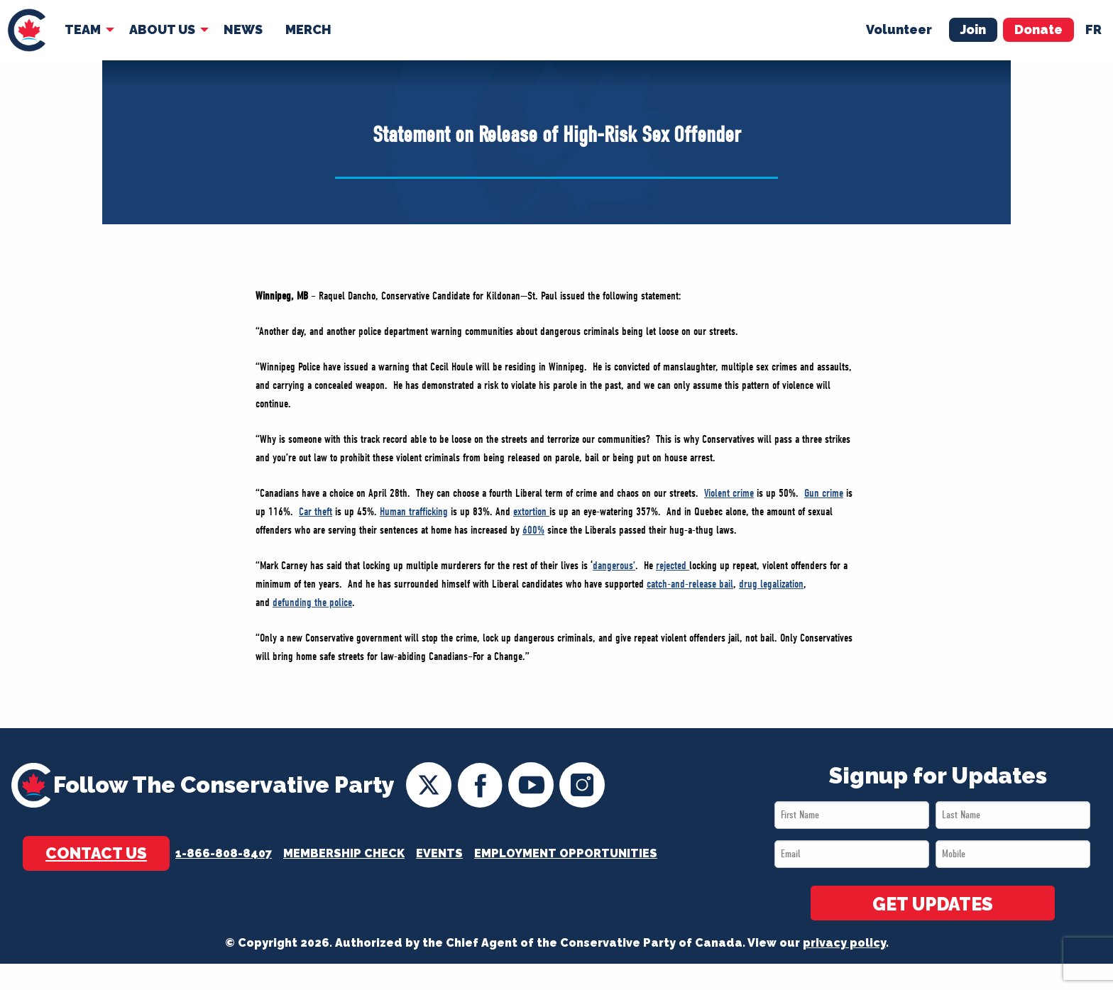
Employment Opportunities (565, 853)
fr (1093, 29)
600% (533, 530)
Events (439, 853)
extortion (531, 511)
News (243, 29)
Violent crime (729, 493)
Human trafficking (414, 511)
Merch (308, 29)
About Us (162, 29)
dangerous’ (614, 565)
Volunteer (899, 29)
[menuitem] (26, 30)
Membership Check (344, 853)
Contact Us (96, 853)
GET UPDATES (932, 904)
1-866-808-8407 (223, 853)
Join (973, 29)
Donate (1038, 29)
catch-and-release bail (690, 584)
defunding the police (312, 602)
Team (83, 29)
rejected (672, 565)
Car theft (315, 511)
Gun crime (823, 493)
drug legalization (771, 584)
